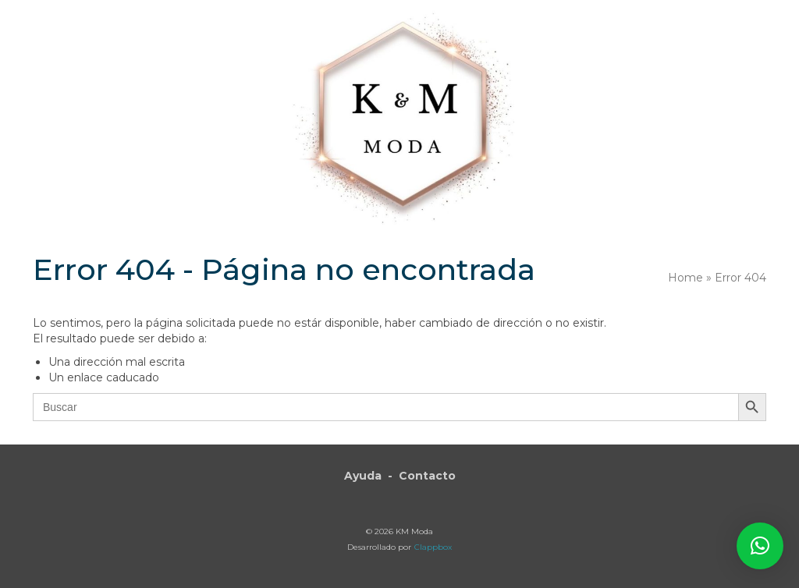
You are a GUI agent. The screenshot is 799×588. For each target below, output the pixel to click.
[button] (760, 545)
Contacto (427, 476)
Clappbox (433, 547)
